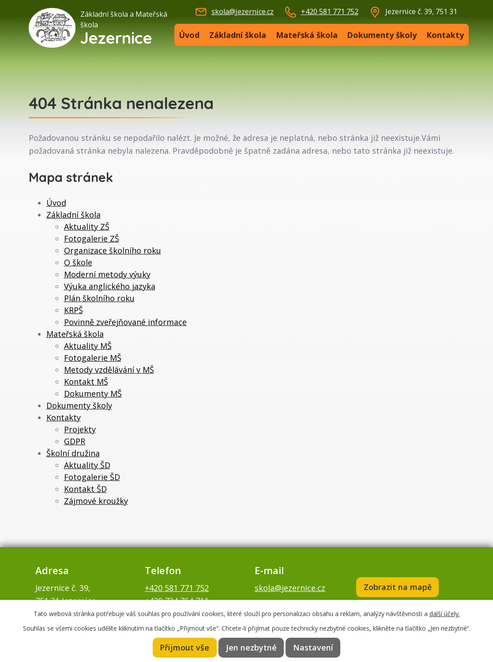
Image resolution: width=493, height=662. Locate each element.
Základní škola (237, 35)
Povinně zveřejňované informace (125, 322)
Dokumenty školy (382, 35)
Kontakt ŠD (85, 489)
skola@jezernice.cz (242, 11)
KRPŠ (73, 310)
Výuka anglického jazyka (109, 286)
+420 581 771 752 (329, 11)
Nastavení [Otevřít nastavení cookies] (313, 647)
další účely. (444, 613)
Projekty (80, 429)
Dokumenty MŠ (93, 393)
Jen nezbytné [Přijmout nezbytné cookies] (252, 647)
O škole (78, 262)
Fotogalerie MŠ (92, 357)
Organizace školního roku (112, 250)
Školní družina (73, 453)
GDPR (74, 441)
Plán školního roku (99, 298)
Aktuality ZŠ (86, 226)
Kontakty (445, 35)
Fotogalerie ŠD (92, 477)
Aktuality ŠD (87, 465)
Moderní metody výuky (107, 274)
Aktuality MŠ (88, 345)
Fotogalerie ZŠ (91, 238)
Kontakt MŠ (86, 381)
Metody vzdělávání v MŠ (109, 369)
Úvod (189, 35)
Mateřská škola (307, 35)
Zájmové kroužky (96, 501)
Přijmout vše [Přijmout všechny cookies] (186, 647)
